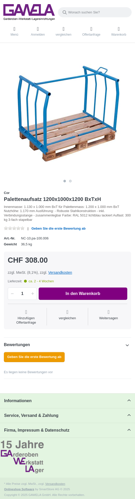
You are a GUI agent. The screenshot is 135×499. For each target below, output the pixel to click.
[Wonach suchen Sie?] (95, 12)
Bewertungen (17, 344)
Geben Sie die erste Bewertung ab (58, 228)
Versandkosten (60, 272)
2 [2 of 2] (70, 181)
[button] (11, 293)
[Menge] (22, 293)
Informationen (18, 401)
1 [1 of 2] (64, 181)
